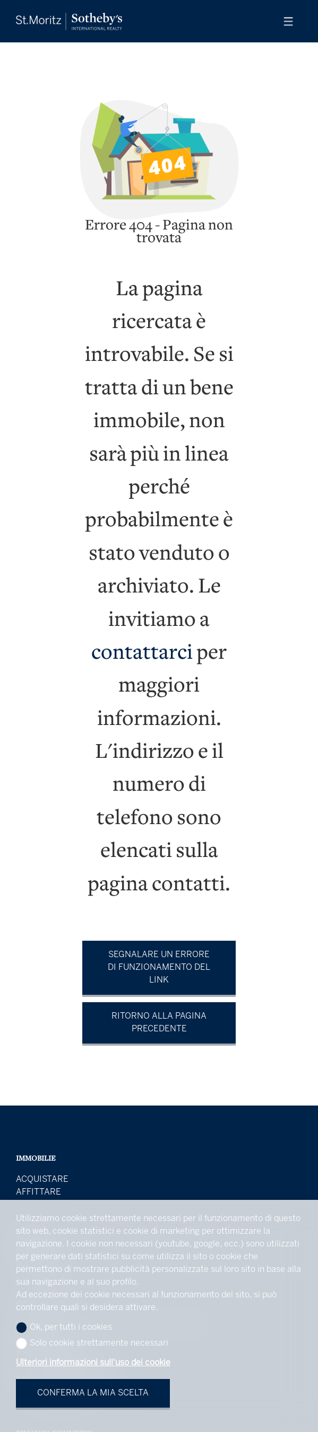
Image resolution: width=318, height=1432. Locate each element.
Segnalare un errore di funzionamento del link (159, 967)
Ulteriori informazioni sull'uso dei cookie (93, 1363)
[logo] (69, 21)
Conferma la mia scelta (93, 1393)
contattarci (142, 653)
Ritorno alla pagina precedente (159, 1022)
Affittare (38, 1192)
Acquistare (42, 1179)
